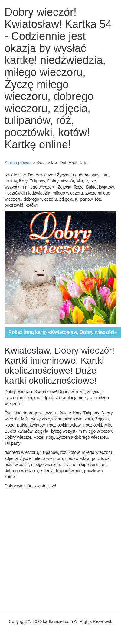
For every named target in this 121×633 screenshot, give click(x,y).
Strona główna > (20, 162)
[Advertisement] (56, 549)
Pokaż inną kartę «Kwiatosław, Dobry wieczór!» (62, 332)
